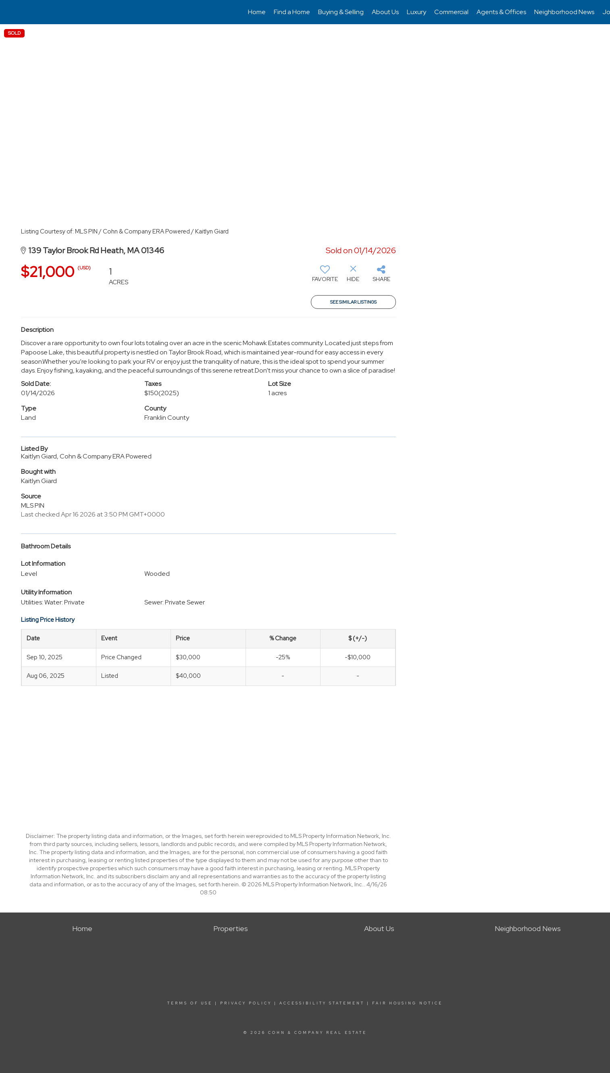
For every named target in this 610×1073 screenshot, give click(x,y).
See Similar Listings (353, 302)
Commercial (451, 12)
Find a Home (292, 12)
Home (257, 12)
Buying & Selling (341, 12)
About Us (385, 12)
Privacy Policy (246, 1003)
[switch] (325, 277)
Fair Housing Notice (407, 1003)
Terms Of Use (189, 1003)
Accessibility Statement (321, 1003)
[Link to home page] (10, 12)
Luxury (416, 12)
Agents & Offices (501, 12)
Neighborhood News (564, 12)
